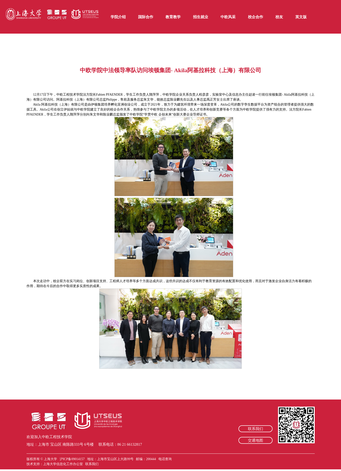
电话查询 (165, 459)
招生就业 (200, 17)
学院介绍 (118, 17)
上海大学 (50, 459)
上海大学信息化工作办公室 (64, 464)
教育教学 (173, 17)
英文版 (301, 17)
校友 (279, 17)
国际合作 (145, 17)
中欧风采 (228, 17)
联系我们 (255, 429)
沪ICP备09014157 (72, 459)
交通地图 (255, 440)
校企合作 (255, 17)
